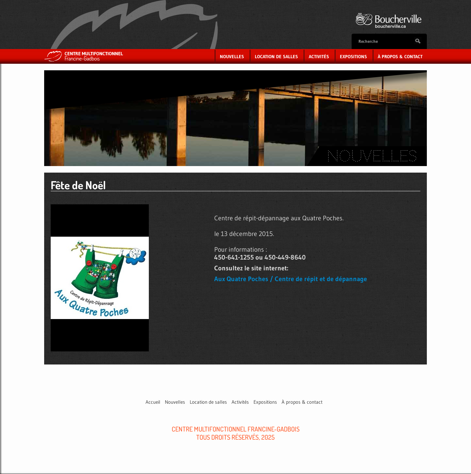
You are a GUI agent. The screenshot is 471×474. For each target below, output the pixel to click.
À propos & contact (400, 56)
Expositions (353, 56)
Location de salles (276, 56)
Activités (319, 56)
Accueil (153, 402)
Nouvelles (232, 56)
